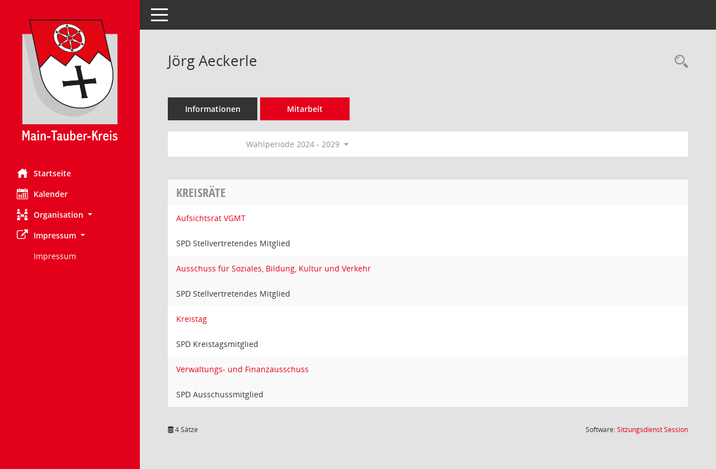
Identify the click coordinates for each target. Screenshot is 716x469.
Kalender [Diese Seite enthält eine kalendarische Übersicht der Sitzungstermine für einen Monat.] (42, 193)
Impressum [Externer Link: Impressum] (55, 256)
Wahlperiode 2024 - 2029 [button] (297, 144)
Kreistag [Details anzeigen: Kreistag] (191, 318)
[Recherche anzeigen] (678, 62)
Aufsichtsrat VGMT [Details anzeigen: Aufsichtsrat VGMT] (211, 218)
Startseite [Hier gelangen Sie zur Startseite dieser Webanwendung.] (44, 173)
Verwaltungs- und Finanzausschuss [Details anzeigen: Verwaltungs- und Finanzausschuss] (242, 369)
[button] (70, 214)
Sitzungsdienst (652, 429)
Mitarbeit (305, 109)
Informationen (213, 109)
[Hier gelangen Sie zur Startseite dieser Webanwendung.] (70, 80)
